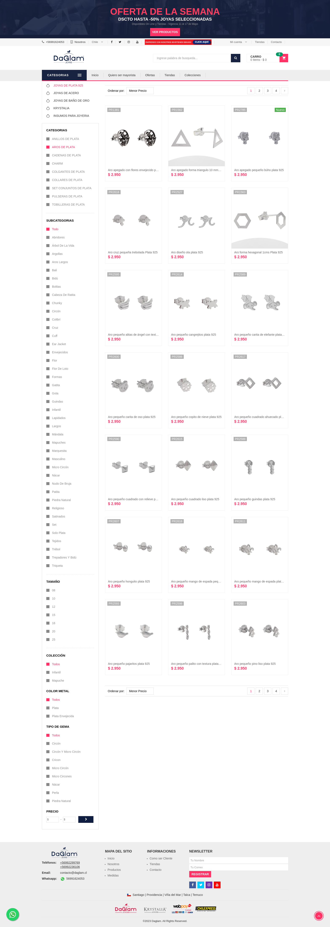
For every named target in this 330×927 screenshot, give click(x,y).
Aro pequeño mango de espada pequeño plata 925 (204, 581)
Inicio (107, 75)
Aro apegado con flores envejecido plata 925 (137, 170)
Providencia (154, 894)
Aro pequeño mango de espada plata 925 (261, 581)
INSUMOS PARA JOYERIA (67, 116)
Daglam (156, 921)
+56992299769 (70, 862)
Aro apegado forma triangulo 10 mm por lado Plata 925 (207, 170)
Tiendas (260, 42)
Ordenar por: (116, 90)
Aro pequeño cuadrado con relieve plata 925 (137, 499)
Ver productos (165, 32)
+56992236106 (70, 866)
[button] (98, 42)
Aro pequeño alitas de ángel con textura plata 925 (140, 334)
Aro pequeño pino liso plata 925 (255, 663)
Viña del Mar (172, 894)
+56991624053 (55, 42)
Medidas (113, 875)
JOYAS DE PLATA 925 (64, 85)
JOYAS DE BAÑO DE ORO (67, 100)
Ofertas (162, 75)
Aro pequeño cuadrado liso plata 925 (195, 499)
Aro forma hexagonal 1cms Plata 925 (258, 252)
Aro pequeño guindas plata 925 (254, 499)
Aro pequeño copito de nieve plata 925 (196, 417)
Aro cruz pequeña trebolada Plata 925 (133, 252)
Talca (186, 894)
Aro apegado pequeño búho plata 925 (259, 170)
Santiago (138, 894)
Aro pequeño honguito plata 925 (129, 581)
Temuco (198, 894)
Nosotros (80, 42)
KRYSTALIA (57, 108)
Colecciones (205, 75)
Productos (114, 869)
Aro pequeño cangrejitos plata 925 (193, 334)
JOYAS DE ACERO (62, 93)
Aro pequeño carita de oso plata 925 (132, 417)
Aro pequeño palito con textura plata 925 (197, 663)
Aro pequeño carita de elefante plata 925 (260, 334)
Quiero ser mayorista (134, 75)
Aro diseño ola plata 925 (187, 252)
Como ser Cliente (161, 858)
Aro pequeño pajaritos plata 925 (129, 663)
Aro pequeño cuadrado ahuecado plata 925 (262, 417)
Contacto (276, 42)
